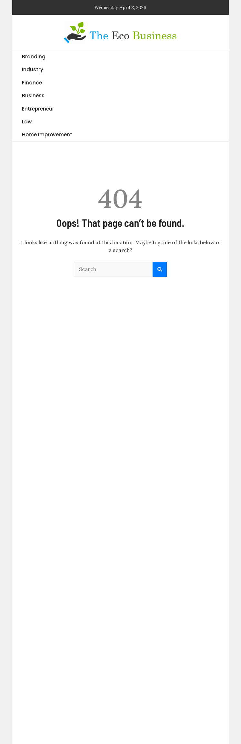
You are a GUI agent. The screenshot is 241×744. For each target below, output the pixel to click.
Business (33, 95)
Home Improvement (47, 134)
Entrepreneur (38, 108)
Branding (33, 56)
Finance (32, 82)
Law (27, 121)
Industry (32, 69)
